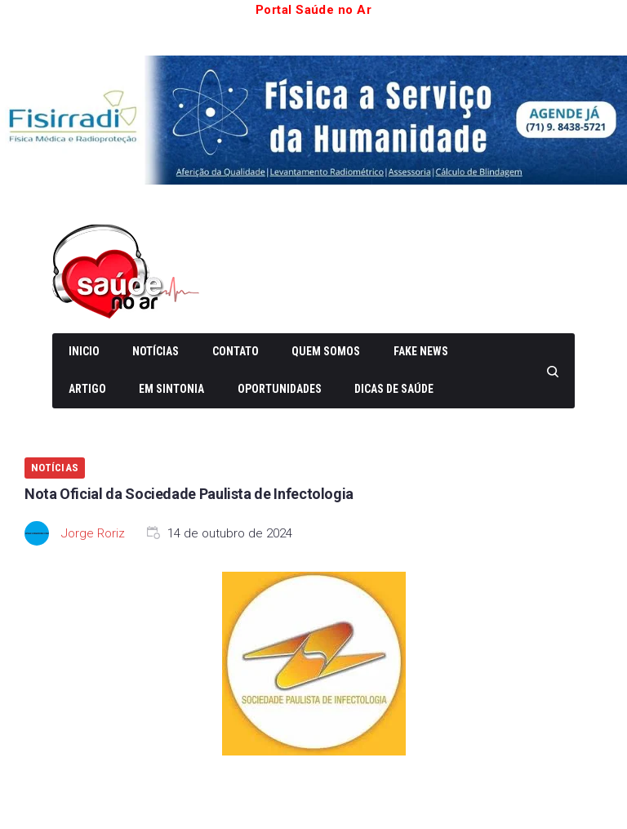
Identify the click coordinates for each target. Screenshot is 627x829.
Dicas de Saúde (394, 388)
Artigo (87, 388)
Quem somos (325, 351)
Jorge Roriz (93, 533)
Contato (235, 351)
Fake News (421, 351)
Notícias (155, 351)
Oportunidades (280, 388)
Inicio (84, 351)
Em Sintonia (171, 388)
